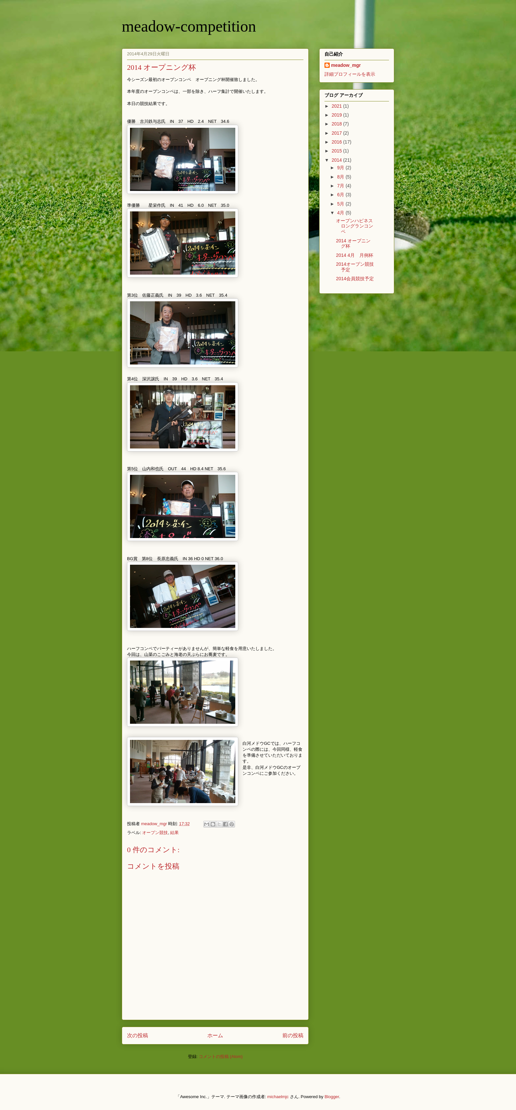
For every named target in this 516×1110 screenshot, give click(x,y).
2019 (337, 115)
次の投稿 (137, 1035)
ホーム (215, 1035)
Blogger (331, 1096)
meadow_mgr (346, 65)
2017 (337, 133)
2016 (337, 142)
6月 (341, 194)
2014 (337, 160)
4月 (341, 212)
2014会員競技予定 (355, 278)
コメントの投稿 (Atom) (221, 1056)
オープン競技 (155, 832)
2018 (337, 123)
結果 (174, 832)
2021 (337, 106)
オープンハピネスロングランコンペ (354, 226)
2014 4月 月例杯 (354, 255)
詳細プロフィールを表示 (349, 74)
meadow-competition (189, 26)
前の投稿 (292, 1035)
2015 (337, 150)
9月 (341, 167)
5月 (341, 203)
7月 (341, 185)
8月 (341, 176)
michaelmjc (278, 1096)
